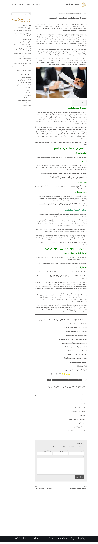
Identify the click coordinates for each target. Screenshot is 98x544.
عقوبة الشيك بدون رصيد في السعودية (77, 356)
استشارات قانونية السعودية (67, 381)
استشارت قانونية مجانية (55, 381)
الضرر (74, 158)
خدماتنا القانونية (30, 4)
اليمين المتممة (74, 187)
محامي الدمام (82, 542)
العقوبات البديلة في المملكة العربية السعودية (76, 371)
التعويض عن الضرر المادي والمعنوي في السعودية (75, 329)
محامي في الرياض (64, 540)
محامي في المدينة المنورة (24, 100)
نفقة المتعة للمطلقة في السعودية (78, 325)
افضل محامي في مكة (25, 83)
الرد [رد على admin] (35, 397)
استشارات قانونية (79, 13)
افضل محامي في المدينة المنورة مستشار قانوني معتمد (73, 348)
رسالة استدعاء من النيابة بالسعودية (22, 53)
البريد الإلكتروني (63, 453)
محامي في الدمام (26, 98)
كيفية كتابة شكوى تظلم (25, 61)
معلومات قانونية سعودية (25, 58)
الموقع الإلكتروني (48, 453)
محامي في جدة (27, 103)
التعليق (82, 459)
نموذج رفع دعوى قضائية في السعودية (77, 352)
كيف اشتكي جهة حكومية (25, 56)
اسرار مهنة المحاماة (82, 368)
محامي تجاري (75, 542)
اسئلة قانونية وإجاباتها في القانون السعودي (76, 24)
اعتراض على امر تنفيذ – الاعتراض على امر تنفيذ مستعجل (72, 341)
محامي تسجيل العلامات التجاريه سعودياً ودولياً (75, 360)
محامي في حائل (27, 106)
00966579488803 (22, 28)
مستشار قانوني (19, 540)
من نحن (38, 4)
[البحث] (22, 13)
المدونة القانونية (21, 4)
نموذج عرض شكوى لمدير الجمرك (22, 63)
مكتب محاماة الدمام (19, 33)
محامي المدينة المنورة (20, 35)
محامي (85, 13)
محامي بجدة (28, 90)
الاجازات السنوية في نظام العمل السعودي (76, 333)
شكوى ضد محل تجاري (25, 42)
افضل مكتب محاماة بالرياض (24, 85)
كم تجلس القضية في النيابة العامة (49, 174)
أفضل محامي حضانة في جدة (45, 264)
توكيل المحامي (55, 540)
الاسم (82, 453)
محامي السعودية (26, 88)
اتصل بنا (14, 4)
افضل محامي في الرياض (24, 80)
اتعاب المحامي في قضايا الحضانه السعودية (76, 337)
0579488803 (23, 25)
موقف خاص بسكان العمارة (24, 70)
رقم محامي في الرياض (29, 540)
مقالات (48, 381)
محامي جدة (79, 26)
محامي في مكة (74, 540)
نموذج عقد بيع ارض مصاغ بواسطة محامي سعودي (74, 344)
